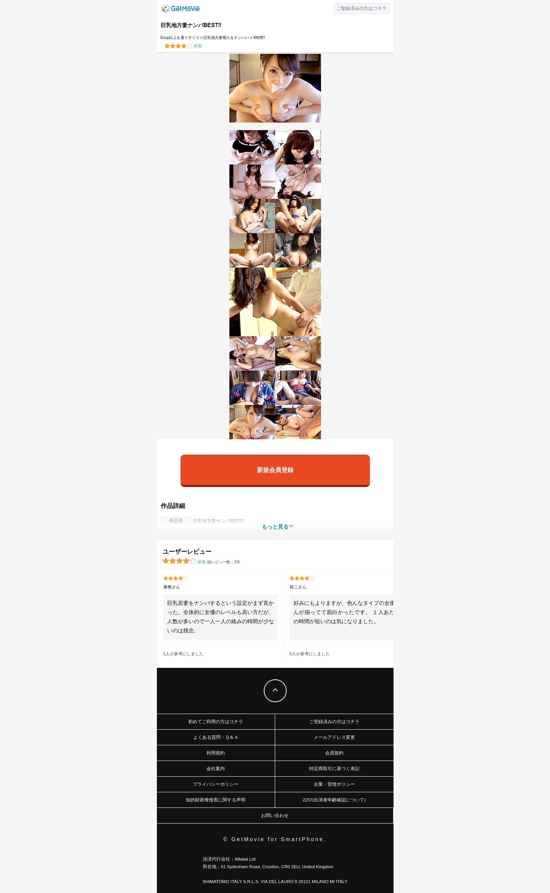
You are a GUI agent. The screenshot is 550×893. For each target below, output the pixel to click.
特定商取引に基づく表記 (334, 768)
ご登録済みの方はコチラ (334, 721)
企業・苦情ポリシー (334, 784)
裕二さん (298, 587)
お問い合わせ (275, 815)
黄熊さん (171, 587)
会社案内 (215, 768)
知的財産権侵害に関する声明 (215, 800)
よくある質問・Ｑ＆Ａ (216, 737)
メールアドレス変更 (334, 737)
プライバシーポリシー (216, 784)
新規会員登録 (275, 470)
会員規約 (334, 753)
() (198, 46)
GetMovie (180, 8)
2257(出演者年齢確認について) (334, 800)
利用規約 (215, 753)
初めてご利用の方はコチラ (215, 721)
